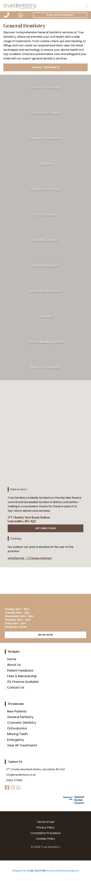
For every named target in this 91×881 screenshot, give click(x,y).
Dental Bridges (45, 265)
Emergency (15, 740)
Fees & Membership (22, 676)
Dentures (45, 316)
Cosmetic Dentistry (21, 722)
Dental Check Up (45, 87)
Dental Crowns (45, 240)
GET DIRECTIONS (45, 528)
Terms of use (45, 822)
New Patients (17, 711)
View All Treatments (22, 745)
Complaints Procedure (45, 833)
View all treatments (46, 67)
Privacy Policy (45, 827)
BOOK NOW (45, 634)
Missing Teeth (17, 734)
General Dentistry (20, 717)
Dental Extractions (45, 291)
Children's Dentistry (46, 138)
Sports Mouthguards (45, 342)
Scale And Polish (36, 870)
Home (11, 659)
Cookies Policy (45, 839)
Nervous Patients (45, 367)
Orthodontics (17, 728)
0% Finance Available (23, 682)
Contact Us (15, 687)
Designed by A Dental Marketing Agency (45, 870)
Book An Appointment (60, 15)
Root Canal (45, 214)
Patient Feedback (20, 670)
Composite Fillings (45, 189)
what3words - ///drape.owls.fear (30, 558)
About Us (14, 665)
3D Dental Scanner (46, 112)
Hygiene (45, 163)
